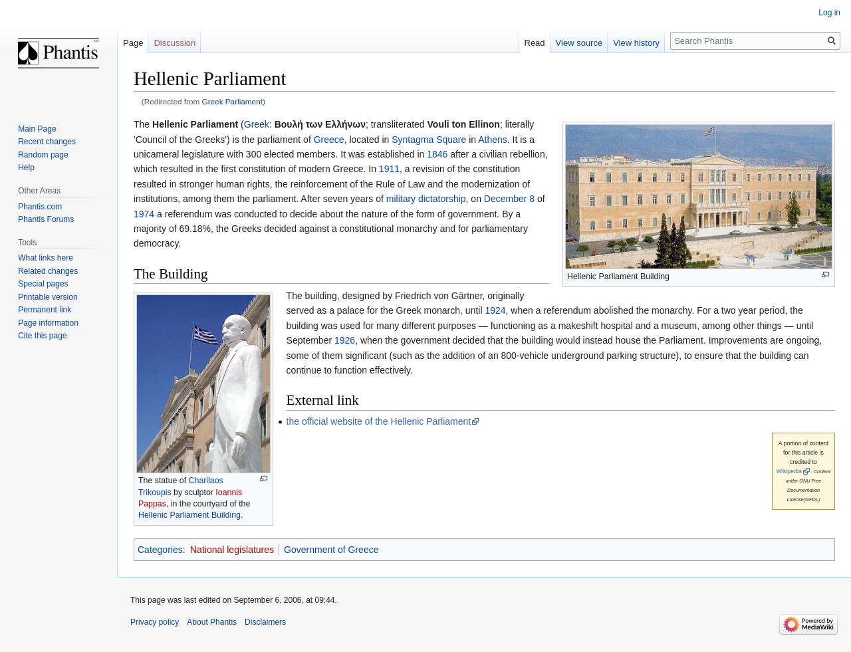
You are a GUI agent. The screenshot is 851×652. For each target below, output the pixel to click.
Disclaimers (265, 622)
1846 (437, 154)
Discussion (174, 43)
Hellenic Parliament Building (189, 515)
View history (636, 43)
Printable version (47, 297)
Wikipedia (789, 471)
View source (579, 43)
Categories (160, 549)
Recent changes (47, 141)
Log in (829, 12)
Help (26, 167)
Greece (329, 139)
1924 (495, 310)
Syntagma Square (429, 139)
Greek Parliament (232, 101)
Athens (492, 139)
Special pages (43, 283)
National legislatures (232, 549)
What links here (45, 258)
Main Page (37, 129)
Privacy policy (154, 622)
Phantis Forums (46, 219)
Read (535, 43)
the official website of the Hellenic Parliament (379, 421)
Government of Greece (331, 549)
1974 (144, 214)
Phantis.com (40, 206)
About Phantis (212, 622)
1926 (344, 340)
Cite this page (42, 335)
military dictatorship (426, 198)
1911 (389, 168)
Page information (48, 323)
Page (133, 43)
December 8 (509, 198)
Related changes (48, 271)
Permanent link (44, 309)
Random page (43, 155)
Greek (256, 124)
